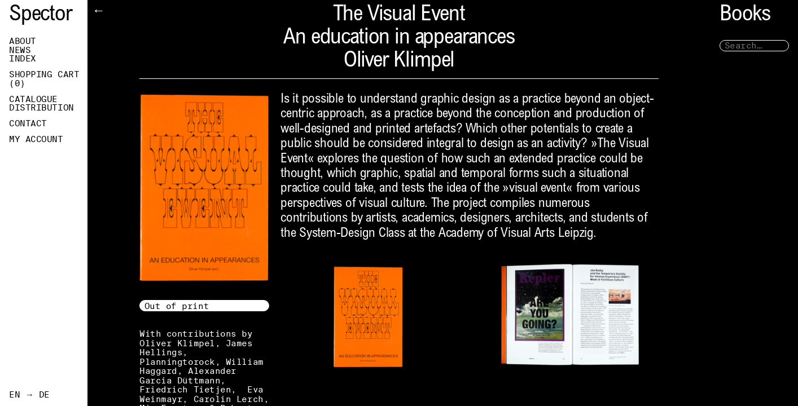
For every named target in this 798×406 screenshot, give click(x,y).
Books (745, 16)
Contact (28, 123)
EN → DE (29, 394)
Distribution (41, 107)
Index (22, 58)
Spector (40, 16)
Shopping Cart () (44, 79)
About (22, 41)
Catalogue (33, 99)
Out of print (176, 306)
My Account (36, 139)
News (19, 50)
